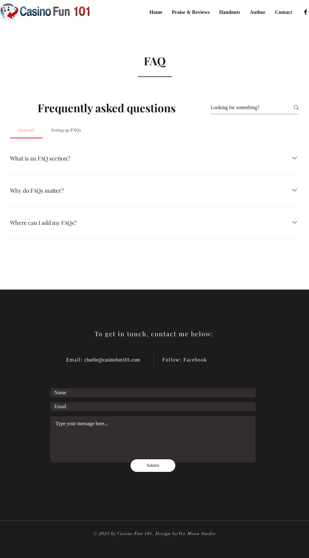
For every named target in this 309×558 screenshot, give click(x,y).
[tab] (26, 130)
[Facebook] (305, 12)
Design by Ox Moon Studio (185, 533)
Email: (75, 359)
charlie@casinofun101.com (112, 359)
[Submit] (153, 465)
